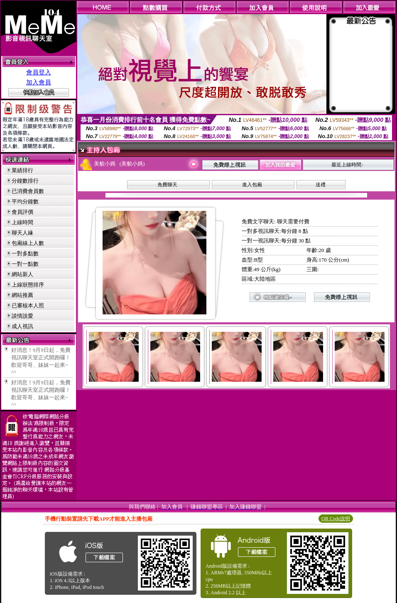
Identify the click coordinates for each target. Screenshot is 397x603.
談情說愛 (22, 316)
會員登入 (38, 72)
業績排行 (22, 170)
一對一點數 (25, 264)
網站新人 (22, 274)
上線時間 (22, 222)
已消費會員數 (28, 191)
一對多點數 (25, 253)
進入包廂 (252, 185)
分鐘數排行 (25, 181)
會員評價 (22, 212)
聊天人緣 (22, 233)
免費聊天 (167, 185)
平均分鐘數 (25, 201)
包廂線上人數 (28, 243)
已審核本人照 (28, 305)
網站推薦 (22, 295)
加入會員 (38, 82)
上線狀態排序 (28, 285)
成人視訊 (22, 326)
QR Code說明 (335, 518)
